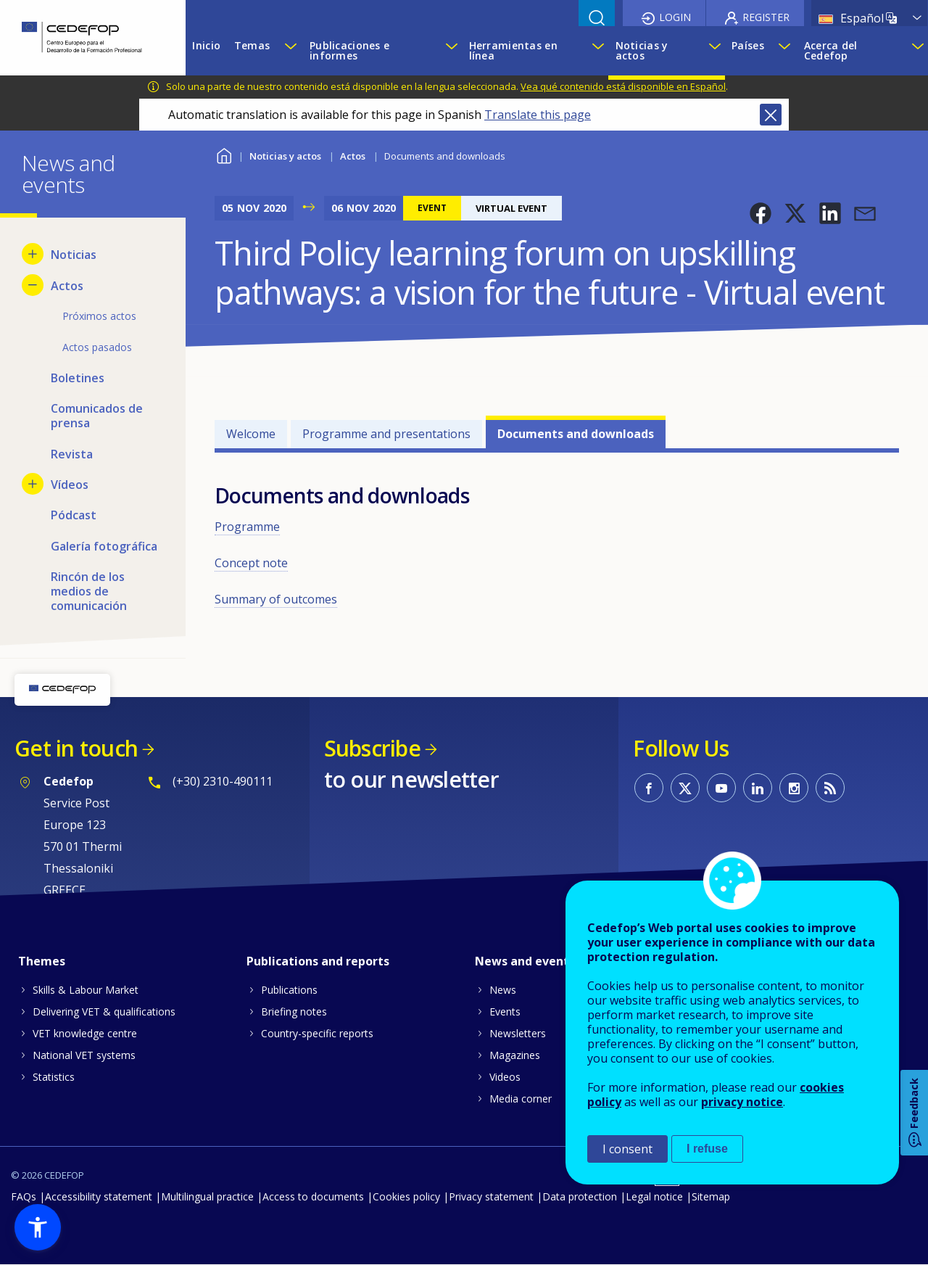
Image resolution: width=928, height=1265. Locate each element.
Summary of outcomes (276, 599)
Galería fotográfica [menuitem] (104, 546)
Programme (247, 527)
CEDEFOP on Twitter (685, 787)
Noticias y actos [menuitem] (642, 50)
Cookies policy (406, 1196)
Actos (352, 155)
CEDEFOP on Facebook (648, 787)
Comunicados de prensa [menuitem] (97, 415)
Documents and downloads (575, 434)
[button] (760, 213)
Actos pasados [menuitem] (97, 347)
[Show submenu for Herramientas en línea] (596, 50)
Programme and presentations (386, 434)
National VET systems (84, 1055)
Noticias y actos (285, 155)
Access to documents (313, 1196)
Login (675, 17)
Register (766, 17)
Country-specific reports (317, 1033)
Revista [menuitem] (72, 454)
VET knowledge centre (85, 1033)
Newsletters (517, 1033)
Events (505, 1011)
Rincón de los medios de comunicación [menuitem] (89, 591)
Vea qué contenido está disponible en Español (623, 86)
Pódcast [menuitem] (73, 515)
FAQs (23, 1196)
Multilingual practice (207, 1196)
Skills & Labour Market (85, 990)
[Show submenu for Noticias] (33, 254)
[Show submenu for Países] (784, 50)
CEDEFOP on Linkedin (757, 787)
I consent (627, 1149)
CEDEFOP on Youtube (721, 787)
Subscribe (372, 748)
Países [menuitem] (748, 45)
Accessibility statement (98, 1196)
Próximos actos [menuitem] (99, 316)
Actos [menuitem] (67, 286)
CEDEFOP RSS (830, 787)
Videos (505, 1077)
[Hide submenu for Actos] (33, 285)
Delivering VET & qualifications (104, 1011)
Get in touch (76, 748)
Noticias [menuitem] (73, 255)
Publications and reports (317, 961)
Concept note (251, 563)
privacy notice (742, 1102)
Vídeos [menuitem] (69, 485)
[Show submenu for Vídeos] (33, 484)
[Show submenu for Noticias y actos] (713, 50)
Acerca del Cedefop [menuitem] (831, 50)
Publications (289, 990)
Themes (41, 961)
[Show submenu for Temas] (290, 50)
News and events (525, 961)
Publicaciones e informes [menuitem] (349, 50)
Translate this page (537, 115)
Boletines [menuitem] (77, 378)
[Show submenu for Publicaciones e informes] (450, 50)
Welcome (251, 434)
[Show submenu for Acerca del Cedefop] (916, 50)
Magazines (514, 1055)
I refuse (707, 1148)
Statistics (54, 1077)
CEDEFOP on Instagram (793, 787)
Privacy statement (491, 1196)
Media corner (520, 1098)
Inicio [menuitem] (206, 45)
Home (224, 154)
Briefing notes (294, 1011)
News (502, 990)
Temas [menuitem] (252, 45)
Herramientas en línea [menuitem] (513, 50)
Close (771, 114)
